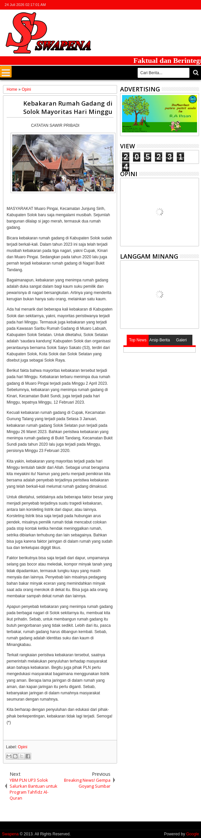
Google (192, 834)
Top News (138, 340)
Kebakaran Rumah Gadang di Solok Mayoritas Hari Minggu (67, 107)
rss (186, 5)
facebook (169, 5)
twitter (160, 5)
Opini (22, 747)
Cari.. (195, 72)
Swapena (10, 834)
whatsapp (194, 5)
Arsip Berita (159, 340)
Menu (6, 71)
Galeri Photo (181, 341)
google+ (177, 5)
